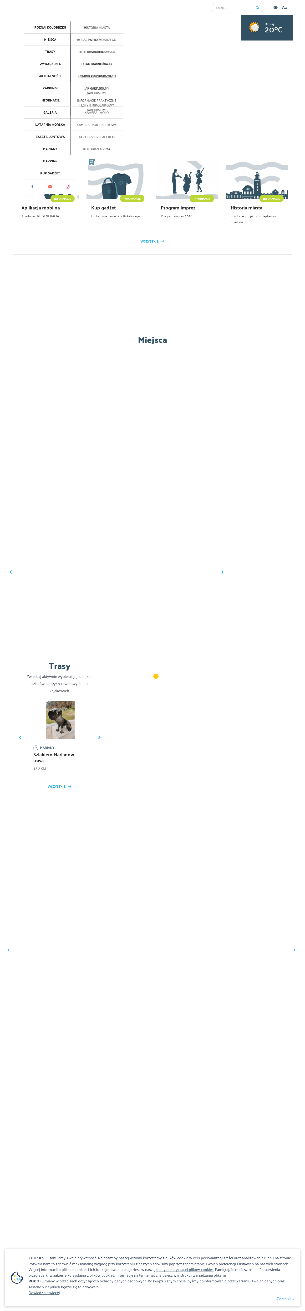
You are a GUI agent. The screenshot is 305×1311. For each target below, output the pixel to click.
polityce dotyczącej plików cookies (185, 1269)
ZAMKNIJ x (285, 1298)
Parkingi (50, 88)
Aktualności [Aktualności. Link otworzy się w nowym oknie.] (50, 76)
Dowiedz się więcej (44, 1292)
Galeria (50, 112)
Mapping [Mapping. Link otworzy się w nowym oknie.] (50, 161)
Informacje (50, 100)
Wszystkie (149, 241)
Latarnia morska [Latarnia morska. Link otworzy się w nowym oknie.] (50, 124)
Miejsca (50, 39)
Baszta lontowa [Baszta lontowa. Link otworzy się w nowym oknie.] (50, 136)
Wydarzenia (50, 63)
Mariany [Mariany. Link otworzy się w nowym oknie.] (50, 149)
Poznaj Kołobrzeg (50, 27)
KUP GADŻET (50, 173)
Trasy (50, 51)
